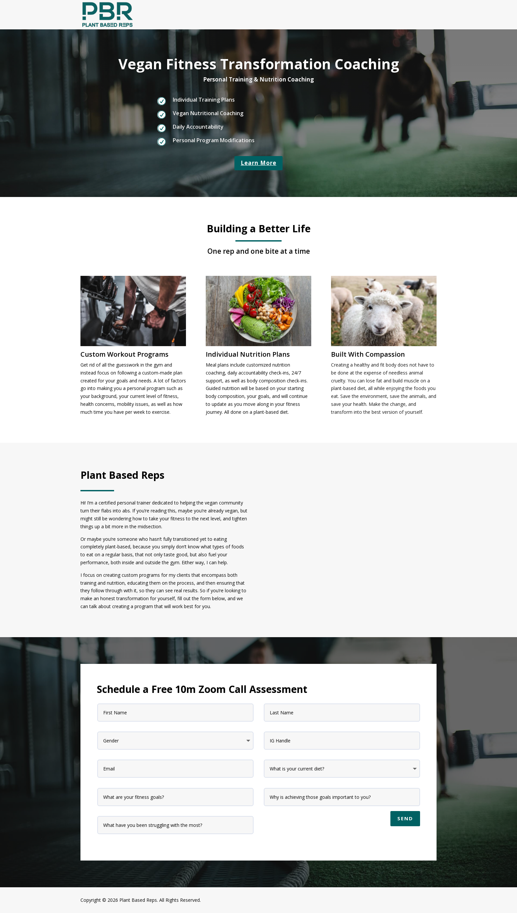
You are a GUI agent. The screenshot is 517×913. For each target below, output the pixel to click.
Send (405, 818)
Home (430, 14)
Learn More (258, 163)
